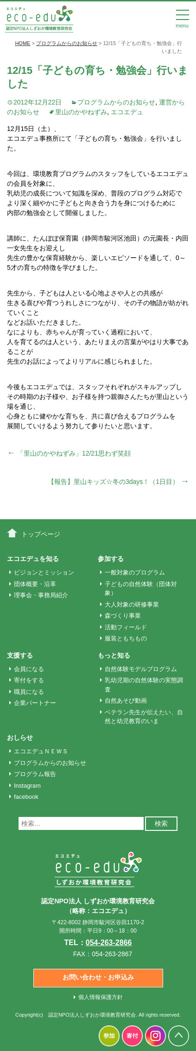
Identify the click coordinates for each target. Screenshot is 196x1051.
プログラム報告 (35, 773)
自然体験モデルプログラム (141, 669)
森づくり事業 (123, 615)
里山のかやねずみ (81, 112)
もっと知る (114, 655)
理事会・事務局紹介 (41, 595)
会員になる (29, 669)
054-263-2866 (109, 943)
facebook (26, 796)
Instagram (27, 785)
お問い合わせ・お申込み (98, 977)
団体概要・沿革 (35, 584)
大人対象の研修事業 (132, 604)
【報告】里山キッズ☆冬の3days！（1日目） (118, 481)
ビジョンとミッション (44, 572)
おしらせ (20, 737)
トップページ (40, 534)
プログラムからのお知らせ (116, 102)
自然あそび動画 (126, 700)
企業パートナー (35, 702)
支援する (20, 655)
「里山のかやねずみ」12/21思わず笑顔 (69, 453)
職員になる (29, 691)
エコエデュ (127, 112)
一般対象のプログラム (135, 572)
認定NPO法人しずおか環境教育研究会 (92, 1015)
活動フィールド (126, 627)
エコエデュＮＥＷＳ (41, 751)
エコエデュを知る (33, 559)
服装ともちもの (126, 638)
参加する (111, 559)
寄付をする (29, 680)
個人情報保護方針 (100, 997)
